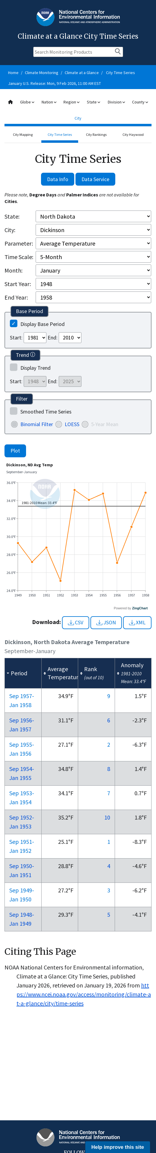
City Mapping (23, 134)
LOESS (72, 424)
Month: (13, 270)
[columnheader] (23, 673)
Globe (27, 102)
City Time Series (120, 72)
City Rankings (96, 134)
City (78, 118)
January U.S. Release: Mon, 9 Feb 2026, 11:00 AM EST (54, 83)
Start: (16, 337)
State (93, 102)
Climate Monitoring (41, 72)
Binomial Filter (36, 424)
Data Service (95, 179)
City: (9, 230)
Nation (49, 102)
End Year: (16, 297)
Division (116, 102)
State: (11, 216)
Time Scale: (18, 257)
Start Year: (17, 284)
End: (52, 337)
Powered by (131, 608)
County (140, 102)
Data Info (57, 179)
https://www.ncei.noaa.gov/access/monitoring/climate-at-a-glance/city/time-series (83, 994)
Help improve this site (117, 1147)
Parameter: (18, 243)
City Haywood (133, 134)
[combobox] (78, 110)
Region (71, 102)
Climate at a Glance (82, 72)
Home (13, 72)
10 (107, 817)
